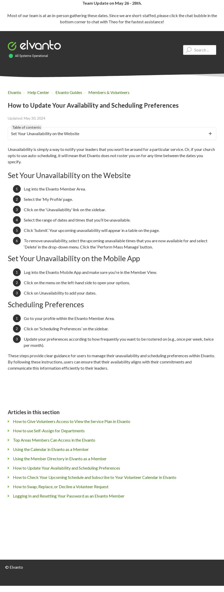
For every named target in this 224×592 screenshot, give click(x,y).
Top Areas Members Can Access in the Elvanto (54, 439)
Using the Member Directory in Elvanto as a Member (60, 458)
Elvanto (14, 92)
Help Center (38, 92)
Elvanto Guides (68, 92)
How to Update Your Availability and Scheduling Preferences (66, 467)
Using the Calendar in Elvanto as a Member (51, 449)
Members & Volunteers (108, 92)
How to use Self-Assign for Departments (49, 430)
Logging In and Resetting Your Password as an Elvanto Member (69, 495)
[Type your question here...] (199, 50)
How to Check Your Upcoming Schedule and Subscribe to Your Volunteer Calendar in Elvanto (94, 477)
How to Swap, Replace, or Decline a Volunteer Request (61, 486)
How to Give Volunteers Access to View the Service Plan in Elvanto (71, 421)
